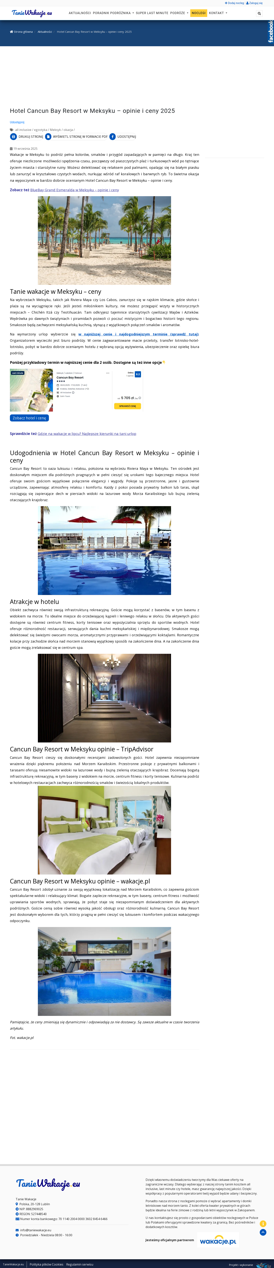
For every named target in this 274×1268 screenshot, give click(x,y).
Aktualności (80, 13)
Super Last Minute (152, 13)
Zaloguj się (254, 3)
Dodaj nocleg (234, 3)
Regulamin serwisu (79, 1263)
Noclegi (199, 13)
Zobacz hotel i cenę (32, 416)
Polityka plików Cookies (46, 1263)
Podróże (178, 13)
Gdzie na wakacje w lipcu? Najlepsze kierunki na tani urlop (87, 432)
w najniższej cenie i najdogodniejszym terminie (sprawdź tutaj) (138, 333)
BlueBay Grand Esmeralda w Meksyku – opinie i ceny (74, 188)
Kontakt (217, 13)
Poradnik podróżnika (112, 13)
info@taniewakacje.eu (33, 1229)
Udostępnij (17, 122)
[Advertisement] (137, 77)
